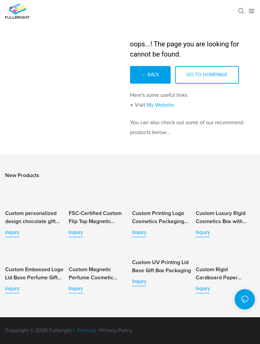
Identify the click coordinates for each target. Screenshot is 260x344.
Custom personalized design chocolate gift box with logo (31, 218)
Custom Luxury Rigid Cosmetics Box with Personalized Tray (220, 218)
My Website (160, 105)
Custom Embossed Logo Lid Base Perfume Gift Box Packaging (34, 274)
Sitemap (85, 330)
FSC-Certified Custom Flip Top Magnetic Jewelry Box (95, 218)
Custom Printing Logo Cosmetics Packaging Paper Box (158, 218)
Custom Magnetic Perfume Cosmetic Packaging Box (91, 274)
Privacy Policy (116, 330)
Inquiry (12, 232)
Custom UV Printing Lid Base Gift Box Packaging (161, 266)
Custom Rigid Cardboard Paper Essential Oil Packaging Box (224, 274)
